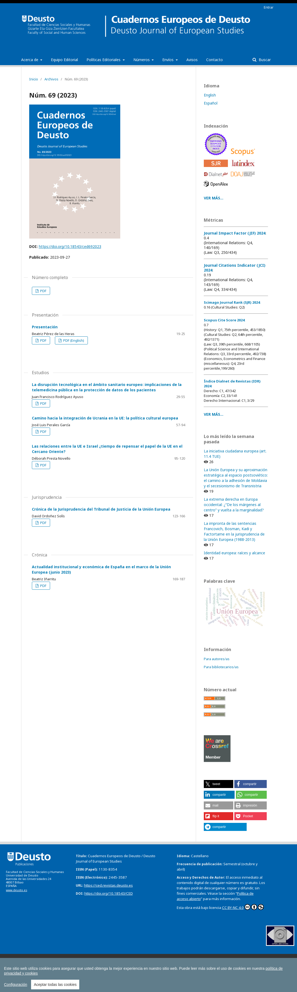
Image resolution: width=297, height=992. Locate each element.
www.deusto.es (16, 890)
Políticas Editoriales (104, 59)
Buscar (264, 59)
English (210, 95)
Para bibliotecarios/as (221, 666)
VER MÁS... (213, 197)
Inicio (33, 79)
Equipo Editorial (64, 59)
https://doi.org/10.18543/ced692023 (70, 246)
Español (210, 103)
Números (142, 59)
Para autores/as (217, 658)
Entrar (268, 7)
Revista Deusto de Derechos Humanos (204, 965)
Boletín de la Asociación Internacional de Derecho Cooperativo (215, 959)
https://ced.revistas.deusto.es (108, 885)
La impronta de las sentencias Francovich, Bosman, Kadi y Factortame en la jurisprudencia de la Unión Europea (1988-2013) (234, 531)
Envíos (168, 59)
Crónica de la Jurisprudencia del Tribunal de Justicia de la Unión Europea (101, 509)
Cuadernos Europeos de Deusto (40, 965)
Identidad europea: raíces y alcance (234, 552)
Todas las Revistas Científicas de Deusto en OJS (139, 970)
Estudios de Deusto (149, 965)
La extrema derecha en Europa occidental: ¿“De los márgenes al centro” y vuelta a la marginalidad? (234, 504)
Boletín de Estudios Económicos (131, 959)
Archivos (51, 79)
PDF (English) (73, 340)
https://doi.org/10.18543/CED (108, 893)
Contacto (214, 59)
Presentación (45, 326)
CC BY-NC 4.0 (243, 907)
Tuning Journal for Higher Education (43, 971)
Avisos (192, 59)
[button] (218, 784)
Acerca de (30, 59)
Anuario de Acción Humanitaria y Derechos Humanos (56, 959)
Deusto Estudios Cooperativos (99, 965)
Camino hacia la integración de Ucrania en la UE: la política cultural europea (105, 418)
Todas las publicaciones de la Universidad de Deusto (78, 976)
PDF (42, 290)
